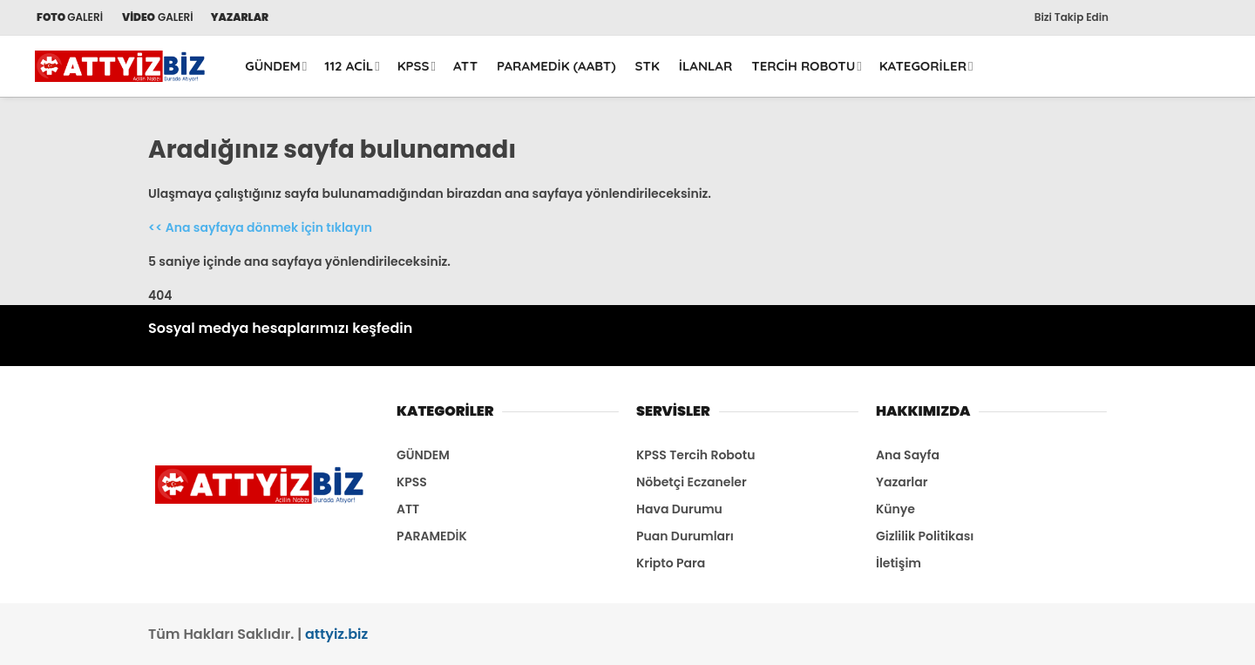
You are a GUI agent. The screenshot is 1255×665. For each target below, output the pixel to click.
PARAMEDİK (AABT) (556, 66)
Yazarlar (901, 482)
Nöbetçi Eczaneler (691, 482)
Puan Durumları (685, 536)
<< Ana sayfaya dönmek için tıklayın (260, 227)
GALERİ (69, 17)
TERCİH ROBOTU (803, 66)
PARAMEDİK (432, 536)
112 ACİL (348, 66)
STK (647, 66)
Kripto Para (670, 563)
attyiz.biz (336, 634)
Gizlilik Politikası (924, 536)
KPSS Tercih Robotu (695, 455)
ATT (465, 66)
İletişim (898, 563)
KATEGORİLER (923, 66)
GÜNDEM (273, 66)
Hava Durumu (679, 509)
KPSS (413, 66)
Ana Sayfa (908, 455)
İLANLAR (706, 66)
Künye (895, 509)
